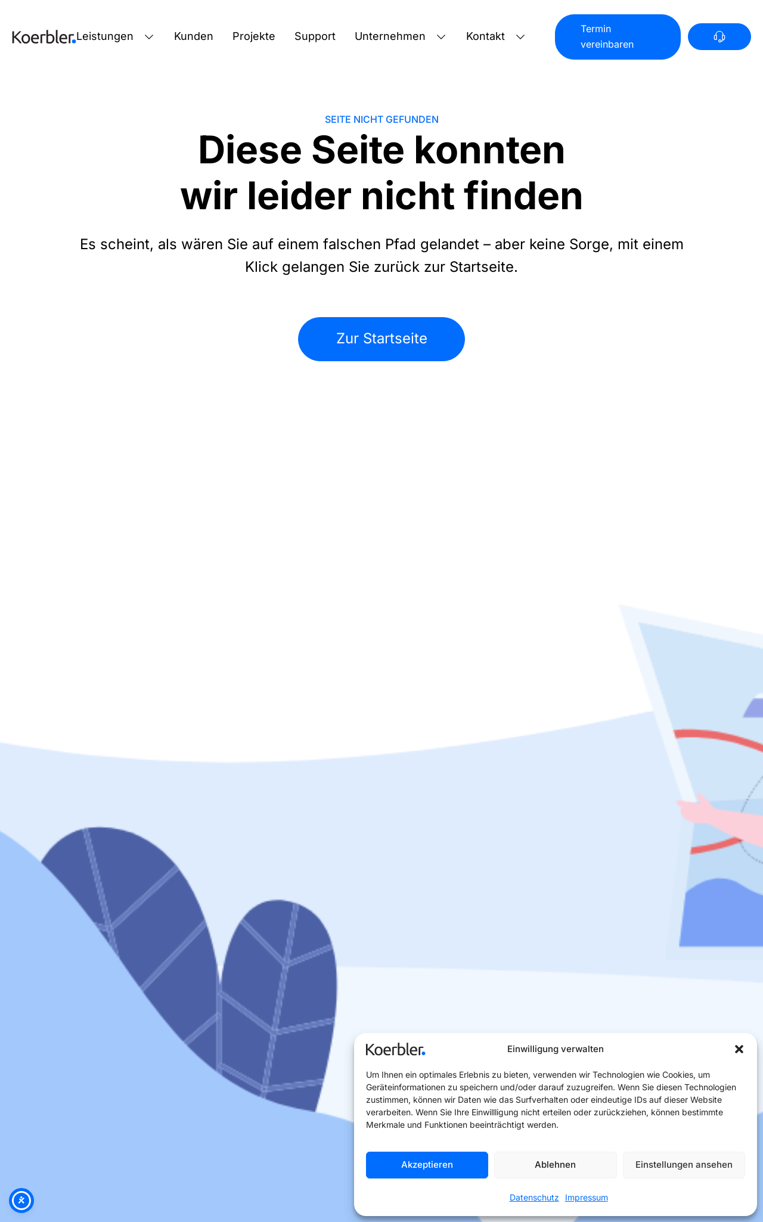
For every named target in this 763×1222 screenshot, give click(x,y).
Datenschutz (534, 1197)
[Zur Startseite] (44, 37)
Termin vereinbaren (607, 36)
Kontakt (485, 36)
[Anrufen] (719, 36)
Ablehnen (555, 1164)
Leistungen (105, 36)
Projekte (253, 36)
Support (315, 36)
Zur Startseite (381, 338)
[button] (739, 1049)
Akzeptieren (427, 1164)
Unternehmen (390, 36)
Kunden (193, 36)
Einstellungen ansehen (684, 1164)
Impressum (586, 1197)
